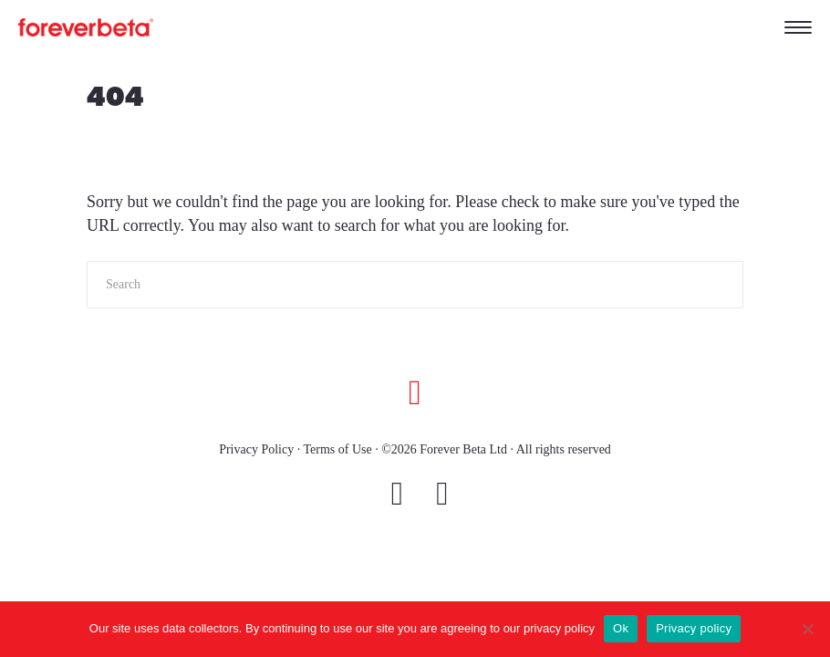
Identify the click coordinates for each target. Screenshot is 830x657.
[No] (807, 629)
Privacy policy (693, 628)
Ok (620, 628)
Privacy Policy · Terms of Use (295, 449)
